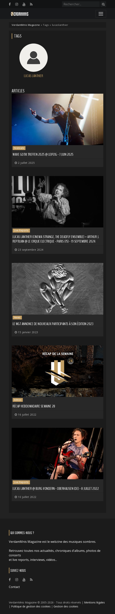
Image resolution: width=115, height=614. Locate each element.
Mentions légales (94, 602)
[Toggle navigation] (101, 14)
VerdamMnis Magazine (26, 25)
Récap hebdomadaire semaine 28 (34, 406)
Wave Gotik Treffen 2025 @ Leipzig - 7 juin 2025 (43, 154)
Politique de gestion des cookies (31, 606)
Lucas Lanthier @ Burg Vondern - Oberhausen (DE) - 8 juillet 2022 (56, 488)
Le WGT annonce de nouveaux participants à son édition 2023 (53, 323)
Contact (14, 587)
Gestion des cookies (66, 606)
